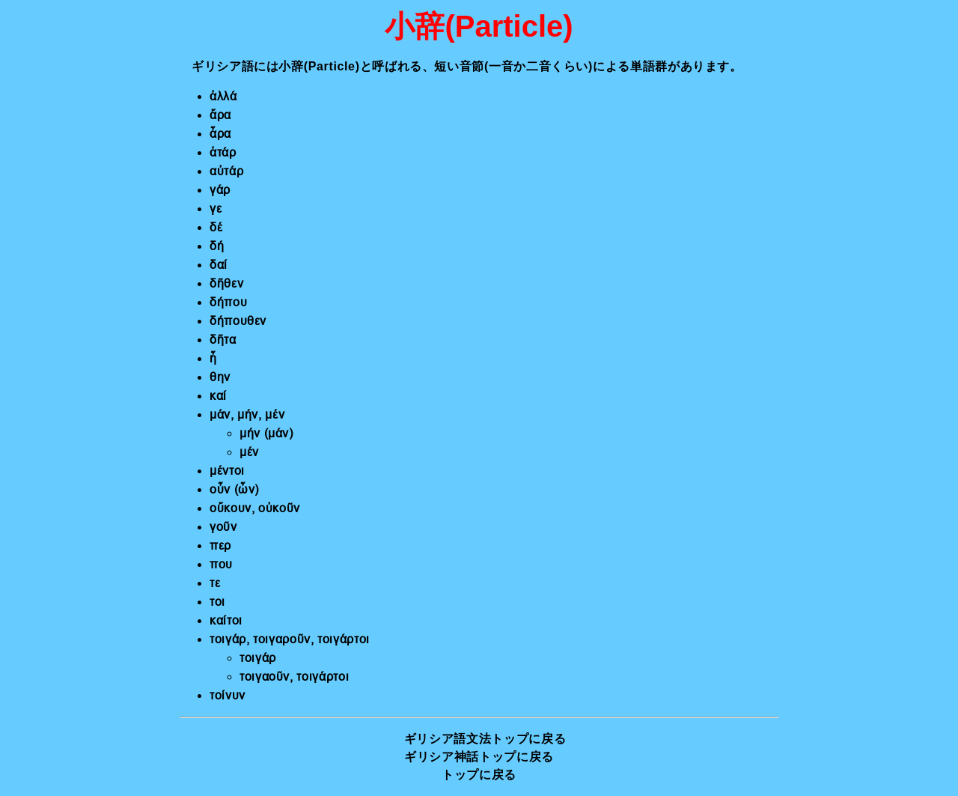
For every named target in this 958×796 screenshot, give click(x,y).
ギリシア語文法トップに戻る (485, 738)
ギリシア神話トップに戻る (479, 756)
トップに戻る (479, 774)
